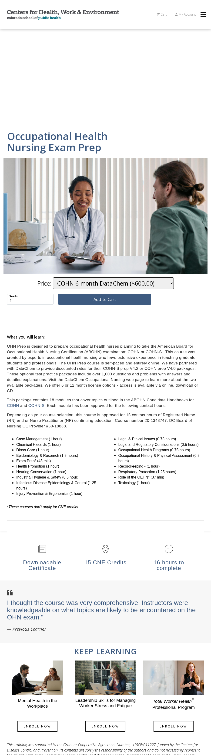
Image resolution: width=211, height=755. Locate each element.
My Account (185, 14)
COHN (13, 405)
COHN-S (36, 405)
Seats (13, 296)
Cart (162, 14)
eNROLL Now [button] (37, 726)
